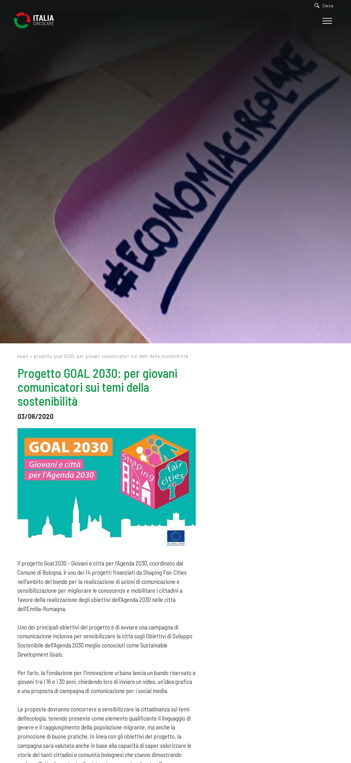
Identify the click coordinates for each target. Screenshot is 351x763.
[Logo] (36, 20)
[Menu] (326, 21)
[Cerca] (325, 5)
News (23, 356)
